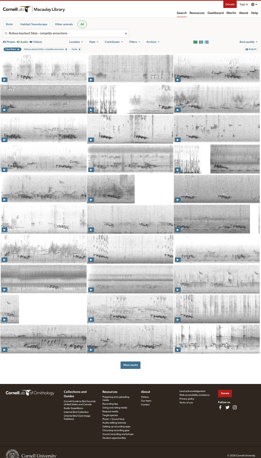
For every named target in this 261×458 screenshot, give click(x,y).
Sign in (244, 4)
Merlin (231, 13)
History (145, 397)
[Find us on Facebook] (220, 407)
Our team (146, 401)
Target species (110, 415)
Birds (9, 24)
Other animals (64, 24)
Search (182, 13)
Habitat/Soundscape (33, 24)
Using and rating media (114, 407)
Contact (145, 404)
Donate (230, 4)
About (243, 13)
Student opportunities (114, 438)
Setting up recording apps (116, 426)
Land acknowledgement (192, 391)
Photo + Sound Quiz (113, 419)
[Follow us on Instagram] (235, 407)
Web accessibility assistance (194, 395)
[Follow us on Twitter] (227, 407)
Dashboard (216, 13)
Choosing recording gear (116, 430)
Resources (197, 13)
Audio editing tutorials (114, 423)
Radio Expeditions (73, 408)
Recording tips (110, 404)
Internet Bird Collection (76, 412)
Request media (110, 411)
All (82, 24)
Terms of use (186, 402)
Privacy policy (186, 399)
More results (130, 365)
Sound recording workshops (118, 434)
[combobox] (66, 33)
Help (254, 13)
